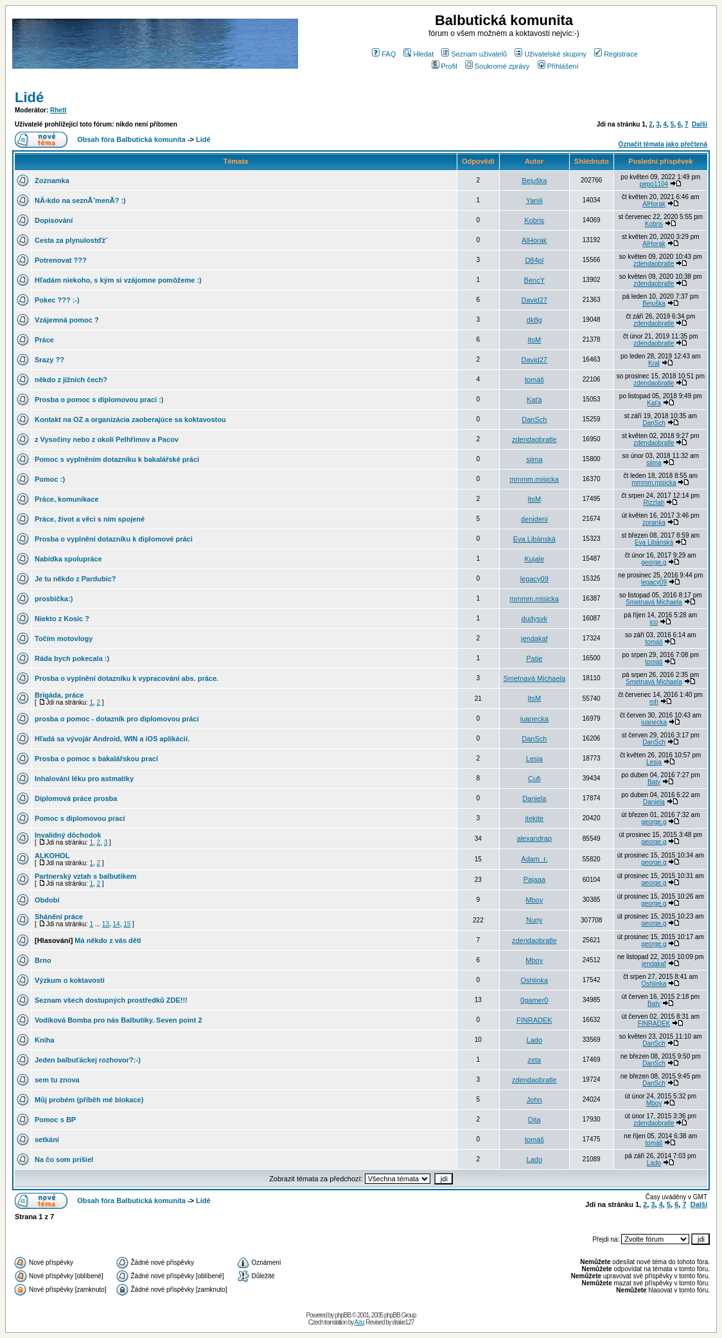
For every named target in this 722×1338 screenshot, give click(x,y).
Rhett (58, 110)
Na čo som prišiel (64, 1159)
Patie (534, 658)
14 (116, 924)
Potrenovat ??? (61, 260)
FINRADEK (534, 1020)
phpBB (343, 1315)
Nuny (534, 920)
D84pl (534, 260)
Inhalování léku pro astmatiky (84, 778)
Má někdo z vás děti (108, 940)
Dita (534, 1119)
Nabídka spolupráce (68, 559)
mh (653, 701)
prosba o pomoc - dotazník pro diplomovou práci (116, 719)
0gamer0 (534, 1000)
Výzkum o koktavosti (70, 980)
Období (47, 900)
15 (126, 924)
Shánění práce (59, 916)
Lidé (29, 97)
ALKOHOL (52, 855)
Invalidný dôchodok (68, 835)
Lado (534, 1040)
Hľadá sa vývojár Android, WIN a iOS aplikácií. (112, 739)
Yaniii (534, 200)
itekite (534, 818)
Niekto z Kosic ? (62, 618)
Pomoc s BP (55, 1119)
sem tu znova (57, 1080)
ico (654, 622)
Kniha (45, 1040)
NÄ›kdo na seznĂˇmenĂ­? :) (80, 200)
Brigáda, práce (59, 695)
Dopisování (54, 220)
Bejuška (534, 180)
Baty (653, 782)
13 (105, 924)
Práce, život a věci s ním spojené (90, 519)
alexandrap (534, 838)
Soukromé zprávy (497, 66)
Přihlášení (558, 66)
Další (699, 124)
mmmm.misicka (534, 479)
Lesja (534, 758)
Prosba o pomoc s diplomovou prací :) (99, 399)
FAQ (384, 54)
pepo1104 (654, 184)
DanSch (534, 419)
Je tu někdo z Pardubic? (75, 579)
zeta (534, 1060)
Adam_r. (534, 859)
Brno (43, 960)
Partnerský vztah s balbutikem (85, 876)
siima (534, 459)
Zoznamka (52, 180)
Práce (44, 340)
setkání (47, 1139)
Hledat (418, 54)
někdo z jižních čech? (71, 379)
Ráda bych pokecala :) (72, 658)
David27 (534, 300)
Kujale (534, 559)
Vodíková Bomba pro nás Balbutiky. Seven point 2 (118, 1020)
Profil (444, 66)
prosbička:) (54, 599)
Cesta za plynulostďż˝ (71, 240)
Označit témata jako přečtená (663, 144)
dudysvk (534, 618)
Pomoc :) (50, 479)
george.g (653, 562)
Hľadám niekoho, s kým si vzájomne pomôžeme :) (118, 280)
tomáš (534, 379)
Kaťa (534, 399)
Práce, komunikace (67, 499)
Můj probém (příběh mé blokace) (89, 1100)
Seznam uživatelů (474, 54)
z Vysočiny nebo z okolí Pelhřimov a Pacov (107, 439)
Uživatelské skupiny (550, 54)
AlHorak (653, 203)
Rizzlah (654, 502)
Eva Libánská (534, 539)
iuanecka (534, 719)
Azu (359, 1322)
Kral (654, 363)
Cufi (534, 778)
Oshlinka (534, 980)
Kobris (534, 220)
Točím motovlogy (63, 638)
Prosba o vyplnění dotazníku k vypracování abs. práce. (126, 678)
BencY (534, 280)
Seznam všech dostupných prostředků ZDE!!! (111, 1000)
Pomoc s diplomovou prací (80, 818)
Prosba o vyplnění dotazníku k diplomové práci (114, 539)
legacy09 (534, 579)
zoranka (653, 522)
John (534, 1100)
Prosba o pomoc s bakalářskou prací (96, 758)
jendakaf (534, 638)
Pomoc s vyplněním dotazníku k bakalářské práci (117, 459)
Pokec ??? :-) (57, 300)
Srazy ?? (49, 360)
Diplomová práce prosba (76, 798)
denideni (534, 519)
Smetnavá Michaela (654, 602)
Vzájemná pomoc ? (67, 320)
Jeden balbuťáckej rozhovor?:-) (88, 1060)
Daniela (534, 798)
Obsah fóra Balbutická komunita (131, 139)
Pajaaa (534, 879)
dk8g (534, 320)
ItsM (534, 340)
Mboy (534, 900)
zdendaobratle (653, 263)
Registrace (616, 54)
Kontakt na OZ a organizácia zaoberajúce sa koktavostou (130, 419)
